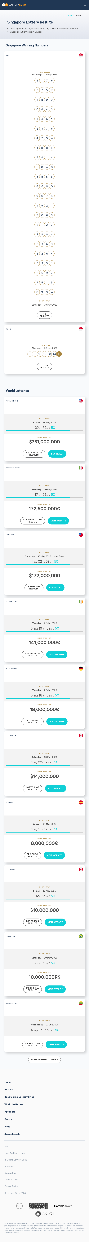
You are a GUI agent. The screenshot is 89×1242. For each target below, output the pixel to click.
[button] (85, 5)
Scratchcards (12, 1133)
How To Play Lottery (14, 1153)
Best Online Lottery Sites (19, 1096)
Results (8, 1089)
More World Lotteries (44, 1059)
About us (9, 1166)
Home (71, 16)
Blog (7, 1126)
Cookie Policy (11, 1186)
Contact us (10, 1173)
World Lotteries (13, 1104)
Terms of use (11, 1179)
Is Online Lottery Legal (15, 1159)
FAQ (6, 1146)
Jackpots (9, 1111)
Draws (8, 1119)
